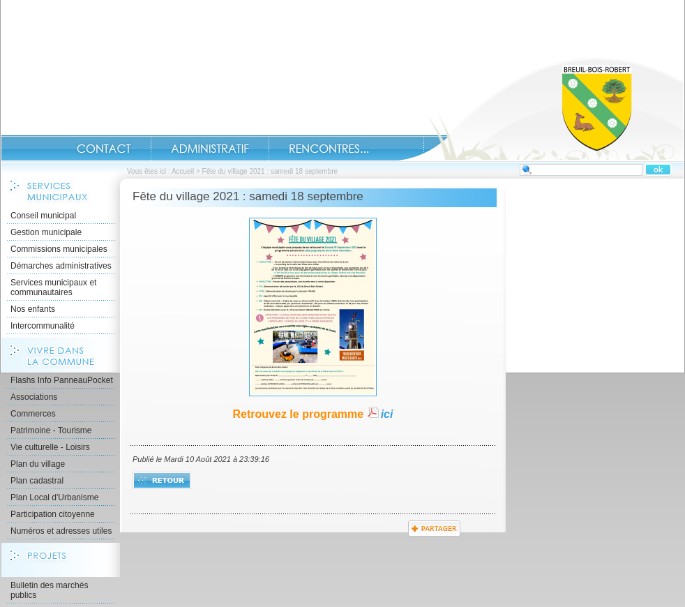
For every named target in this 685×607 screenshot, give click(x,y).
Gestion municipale (46, 232)
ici (387, 414)
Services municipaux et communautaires (53, 287)
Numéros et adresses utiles (61, 531)
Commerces (33, 414)
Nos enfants (32, 309)
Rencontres (329, 148)
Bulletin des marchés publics (49, 590)
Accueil (541, 108)
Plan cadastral (36, 481)
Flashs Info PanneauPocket (61, 380)
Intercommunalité (42, 326)
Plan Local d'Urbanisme (54, 497)
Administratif (210, 148)
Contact (104, 148)
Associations (33, 397)
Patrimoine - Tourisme (50, 430)
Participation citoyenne (52, 514)
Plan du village (37, 464)
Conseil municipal (43, 215)
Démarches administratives (61, 266)
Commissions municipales (58, 249)
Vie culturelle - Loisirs (50, 447)
